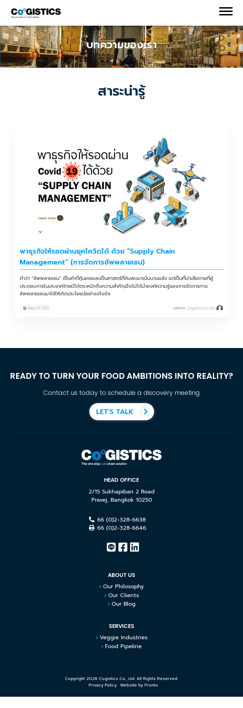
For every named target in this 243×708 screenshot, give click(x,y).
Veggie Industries (124, 637)
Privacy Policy (103, 685)
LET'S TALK (125, 411)
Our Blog (124, 604)
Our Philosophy (123, 586)
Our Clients (123, 595)
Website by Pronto (139, 685)
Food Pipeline (123, 646)
